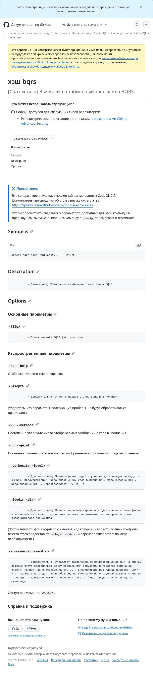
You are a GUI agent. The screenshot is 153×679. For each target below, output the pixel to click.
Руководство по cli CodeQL (129, 33)
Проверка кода (82, 33)
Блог (11, 664)
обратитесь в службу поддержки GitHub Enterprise (45, 66)
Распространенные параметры (41, 353)
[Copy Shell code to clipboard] (139, 245)
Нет (31, 628)
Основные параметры (32, 314)
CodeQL (101, 33)
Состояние (91, 660)
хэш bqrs (16, 37)
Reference (61, 33)
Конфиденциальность (66, 660)
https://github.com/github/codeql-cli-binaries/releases (52, 205)
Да (15, 628)
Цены (105, 660)
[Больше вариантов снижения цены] (52, 139)
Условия (42, 660)
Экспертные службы (125, 660)
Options (19, 300)
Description (23, 271)
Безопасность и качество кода (30, 33)
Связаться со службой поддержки (103, 633)
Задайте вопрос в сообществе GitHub (105, 627)
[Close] (141, 6)
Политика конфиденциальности (26, 635)
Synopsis (20, 231)
